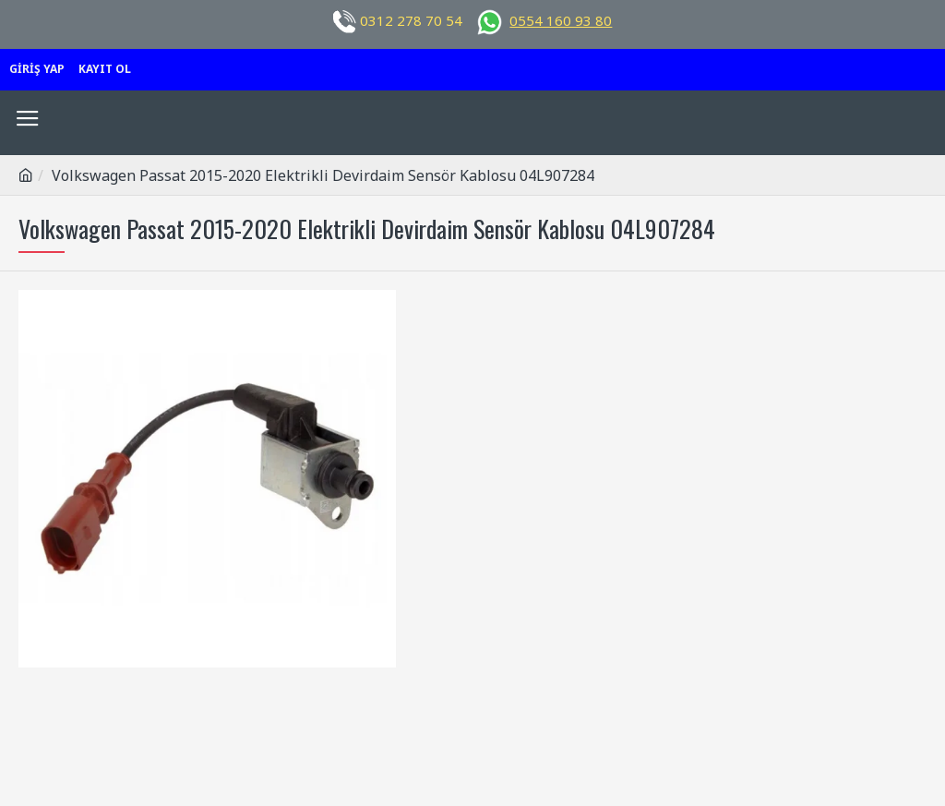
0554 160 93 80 (560, 20)
